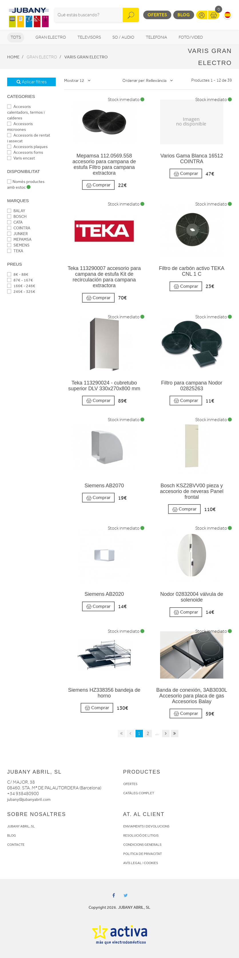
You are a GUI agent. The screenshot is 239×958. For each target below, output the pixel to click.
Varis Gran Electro (86, 57)
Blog (184, 14)
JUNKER (17, 233)
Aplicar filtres (32, 81)
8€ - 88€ (17, 274)
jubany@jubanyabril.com (29, 799)
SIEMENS (18, 245)
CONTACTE (16, 845)
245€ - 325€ (21, 291)
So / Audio (123, 37)
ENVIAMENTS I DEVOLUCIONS (146, 826)
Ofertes (157, 14)
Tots (16, 37)
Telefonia (156, 37)
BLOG (11, 835)
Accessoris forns (25, 152)
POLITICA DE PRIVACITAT (142, 854)
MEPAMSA (19, 239)
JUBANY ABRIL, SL (21, 826)
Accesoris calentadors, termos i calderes (26, 112)
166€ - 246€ (21, 285)
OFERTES (130, 784)
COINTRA (18, 228)
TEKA (15, 251)
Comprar (98, 185)
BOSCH (17, 216)
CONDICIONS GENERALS (142, 845)
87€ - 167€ (20, 280)
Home (13, 57)
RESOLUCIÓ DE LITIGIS (141, 835)
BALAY (16, 210)
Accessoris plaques (27, 146)
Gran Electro (50, 37)
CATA (15, 222)
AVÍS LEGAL (132, 863)
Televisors (89, 37)
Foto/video (191, 37)
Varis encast (21, 158)
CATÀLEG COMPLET (138, 793)
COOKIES (151, 863)
